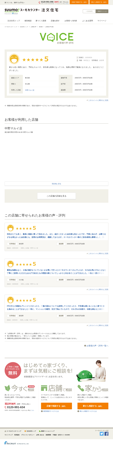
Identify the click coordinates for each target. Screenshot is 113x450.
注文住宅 (89, 11)
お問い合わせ (40, 435)
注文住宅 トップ (24, 26)
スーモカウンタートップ (14, 431)
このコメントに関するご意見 (98, 100)
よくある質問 (87, 21)
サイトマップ (9, 435)
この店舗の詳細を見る (56, 196)
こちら (66, 3)
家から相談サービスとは (88, 411)
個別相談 (28, 21)
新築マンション (102, 11)
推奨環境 (48, 435)
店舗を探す (55, 21)
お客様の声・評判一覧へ (97, 346)
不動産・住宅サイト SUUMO (61, 435)
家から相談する (99, 2)
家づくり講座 (41, 21)
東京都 (40, 26)
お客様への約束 (71, 21)
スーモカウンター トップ (11, 26)
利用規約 (17, 435)
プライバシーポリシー (27, 435)
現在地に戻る (56, 184)
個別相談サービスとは (51, 411)
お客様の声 (33, 26)
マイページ (101, 21)
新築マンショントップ (47, 431)
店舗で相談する (80, 2)
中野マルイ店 (29, 90)
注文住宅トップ (14, 21)
